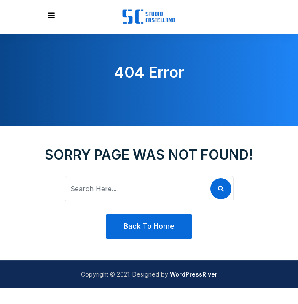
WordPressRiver (193, 274)
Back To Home (149, 226)
